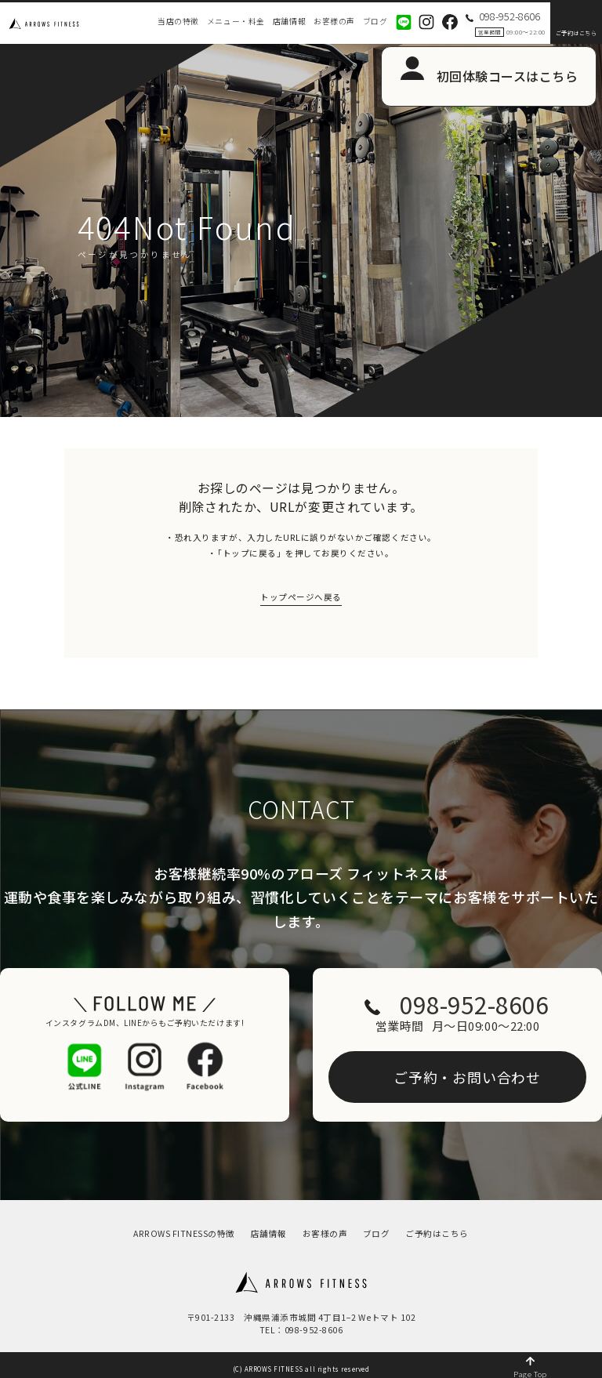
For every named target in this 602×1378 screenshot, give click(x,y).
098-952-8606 (469, 1003)
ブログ (375, 21)
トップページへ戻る (301, 598)
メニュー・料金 (236, 21)
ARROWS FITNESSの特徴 (184, 1225)
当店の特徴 (178, 21)
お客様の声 (334, 21)
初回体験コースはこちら (507, 76)
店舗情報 (289, 21)
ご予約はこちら (576, 33)
